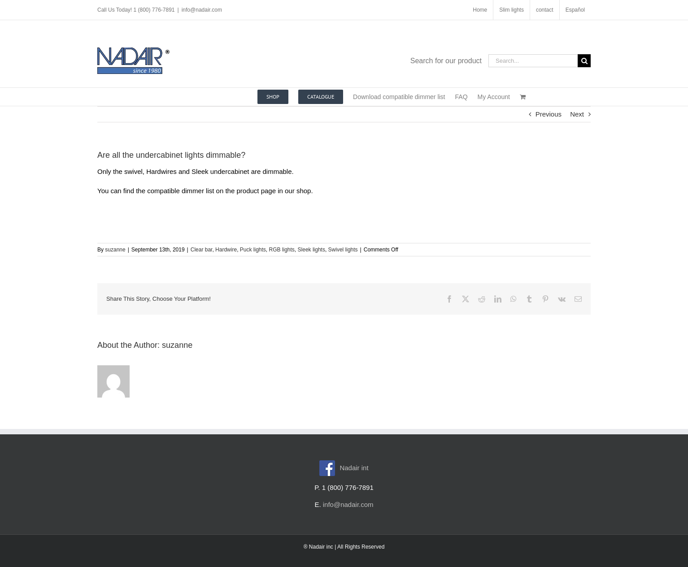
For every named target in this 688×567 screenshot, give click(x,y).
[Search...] (533, 60)
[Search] (584, 60)
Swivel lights (343, 250)
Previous (549, 114)
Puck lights (253, 250)
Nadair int (343, 468)
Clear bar (202, 250)
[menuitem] (575, 10)
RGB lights (282, 250)
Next (577, 114)
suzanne (115, 250)
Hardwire (226, 250)
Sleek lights (311, 250)
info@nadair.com (202, 10)
